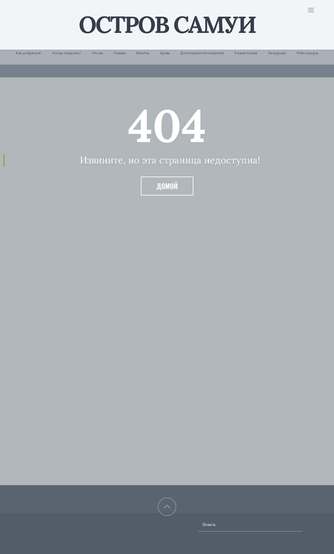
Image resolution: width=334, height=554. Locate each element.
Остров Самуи (167, 24)
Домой (167, 186)
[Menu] (311, 9)
